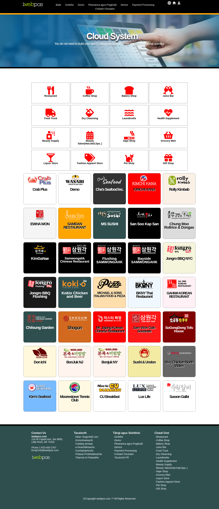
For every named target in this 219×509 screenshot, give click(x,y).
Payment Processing (143, 4)
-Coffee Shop (162, 440)
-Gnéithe (118, 436)
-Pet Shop (160, 485)
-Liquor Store (162, 478)
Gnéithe (69, 4)
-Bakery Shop (162, 443)
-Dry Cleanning (163, 454)
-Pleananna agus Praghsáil (128, 443)
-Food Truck (161, 450)
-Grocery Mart (162, 474)
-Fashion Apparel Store (167, 481)
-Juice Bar (160, 447)
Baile (58, 4)
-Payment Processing (125, 450)
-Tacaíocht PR (121, 457)
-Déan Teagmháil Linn (86, 436)
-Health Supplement (166, 461)
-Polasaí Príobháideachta (88, 454)
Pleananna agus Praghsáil (102, 4)
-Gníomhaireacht (84, 440)
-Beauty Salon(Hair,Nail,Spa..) (171, 468)
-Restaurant (161, 436)
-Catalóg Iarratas (84, 443)
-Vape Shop (161, 471)
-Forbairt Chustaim (124, 454)
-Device (118, 447)
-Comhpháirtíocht (84, 450)
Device (124, 4)
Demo (81, 4)
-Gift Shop (160, 488)
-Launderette (162, 457)
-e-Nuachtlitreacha (84, 447)
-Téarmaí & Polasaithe (87, 457)
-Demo (117, 440)
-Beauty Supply (163, 464)
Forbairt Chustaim (105, 8)
